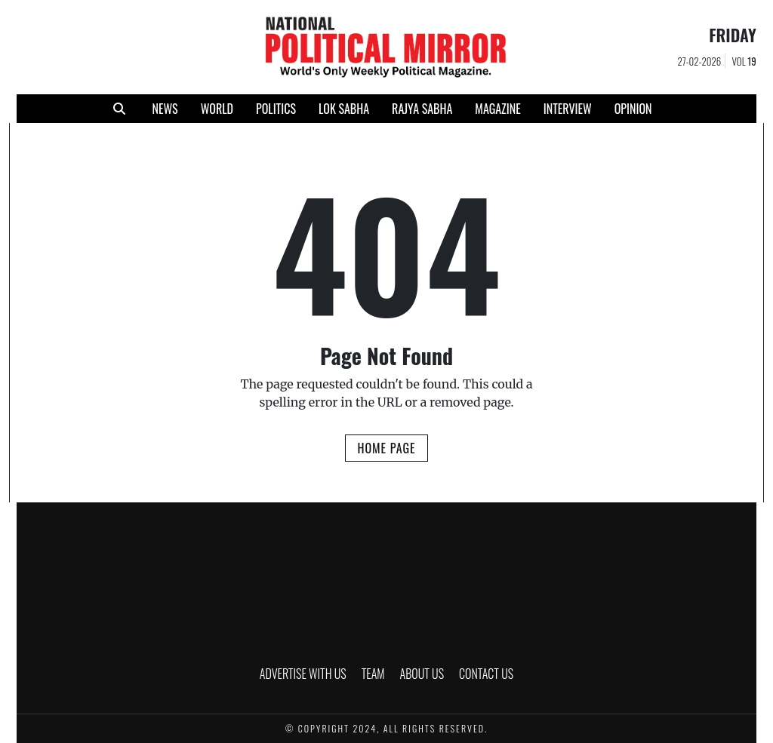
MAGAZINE (497, 109)
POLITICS (276, 109)
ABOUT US (422, 674)
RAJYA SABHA (422, 109)
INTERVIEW (568, 109)
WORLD (217, 109)
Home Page (386, 448)
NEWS (164, 109)
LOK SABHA (344, 109)
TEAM (373, 674)
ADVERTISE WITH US (303, 674)
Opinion (633, 109)
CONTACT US (486, 674)
